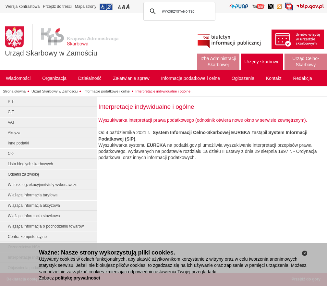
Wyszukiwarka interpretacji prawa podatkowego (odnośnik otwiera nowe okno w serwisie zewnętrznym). (202, 120)
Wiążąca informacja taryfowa (32, 195)
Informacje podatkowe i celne (106, 91)
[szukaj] (178, 11)
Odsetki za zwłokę (23, 174)
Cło (11, 153)
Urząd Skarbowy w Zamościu (51, 53)
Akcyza (14, 133)
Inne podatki (18, 143)
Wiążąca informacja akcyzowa (34, 205)
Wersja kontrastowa (23, 6)
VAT (11, 122)
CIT (11, 112)
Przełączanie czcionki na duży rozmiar (128, 6)
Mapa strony (85, 6)
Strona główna (14, 91)
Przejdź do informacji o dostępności (106, 7)
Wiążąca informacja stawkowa (34, 216)
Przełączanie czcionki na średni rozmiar (124, 6)
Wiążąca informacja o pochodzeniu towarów (46, 226)
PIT (11, 101)
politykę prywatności (77, 277)
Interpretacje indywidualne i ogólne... (165, 91)
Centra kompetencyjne (27, 236)
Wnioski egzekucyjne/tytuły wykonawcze (43, 184)
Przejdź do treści (57, 6)
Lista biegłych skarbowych (30, 164)
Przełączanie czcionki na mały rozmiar (119, 6)
